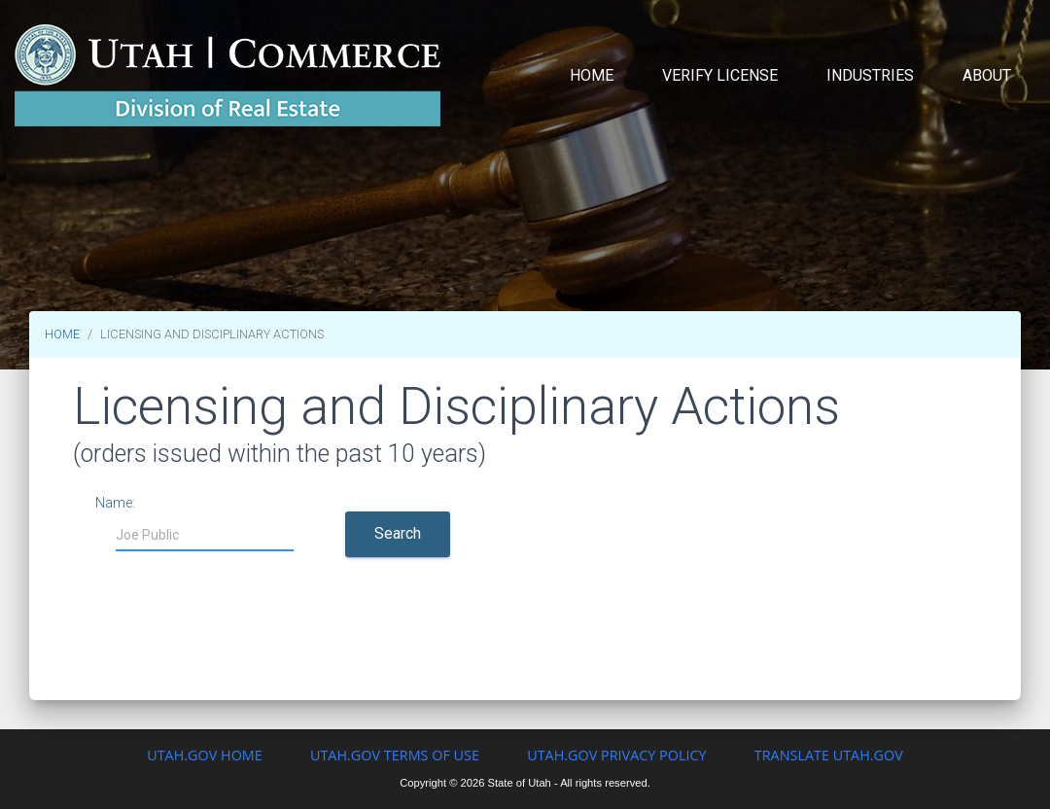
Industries (870, 75)
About (986, 75)
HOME (62, 334)
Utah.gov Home (204, 755)
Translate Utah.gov (828, 755)
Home (591, 75)
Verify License (720, 75)
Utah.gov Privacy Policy (616, 755)
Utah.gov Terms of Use (394, 755)
